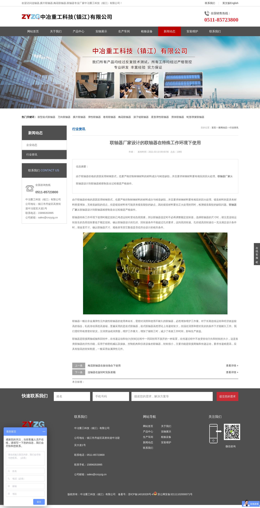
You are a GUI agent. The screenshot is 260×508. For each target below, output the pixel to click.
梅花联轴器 (124, 117)
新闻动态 (169, 31)
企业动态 (31, 144)
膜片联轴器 (79, 117)
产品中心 (78, 31)
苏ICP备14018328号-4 (140, 494)
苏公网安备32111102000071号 (173, 494)
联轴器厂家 (224, 176)
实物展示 (101, 31)
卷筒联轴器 (109, 117)
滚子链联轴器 (141, 117)
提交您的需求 (227, 396)
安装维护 (192, 31)
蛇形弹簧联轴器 (195, 117)
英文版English (230, 3)
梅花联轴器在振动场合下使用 (104, 365)
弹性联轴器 (94, 117)
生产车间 (124, 31)
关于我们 (56, 31)
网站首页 (33, 31)
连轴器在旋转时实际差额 (102, 372)
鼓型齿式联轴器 (46, 117)
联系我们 (210, 3)
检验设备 (147, 31)
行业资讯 (31, 154)
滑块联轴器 (177, 117)
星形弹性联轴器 (160, 117)
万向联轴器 (64, 117)
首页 (214, 127)
